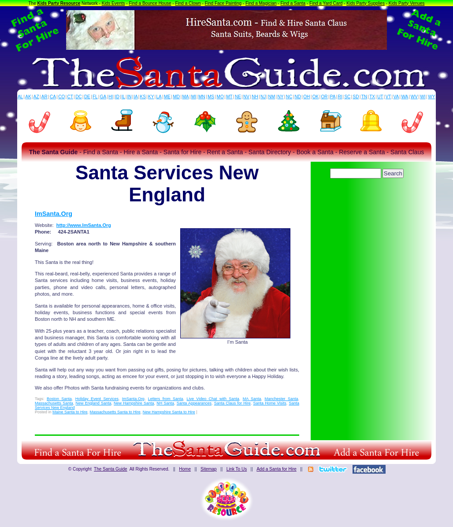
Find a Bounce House (150, 3)
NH (255, 96)
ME (167, 96)
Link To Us (236, 469)
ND (298, 96)
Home (185, 469)
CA (53, 96)
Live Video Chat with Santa (212, 399)
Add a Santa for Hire (276, 469)
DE (87, 96)
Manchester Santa (281, 399)
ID (117, 96)
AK (28, 96)
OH (306, 96)
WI (422, 96)
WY (431, 96)
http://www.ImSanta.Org (83, 225)
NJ (263, 96)
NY (280, 96)
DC (78, 96)
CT (70, 96)
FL (95, 96)
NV (246, 96)
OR (324, 96)
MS (211, 96)
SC (347, 96)
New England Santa (93, 403)
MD (176, 96)
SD (356, 96)
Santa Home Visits (269, 403)
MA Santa (252, 399)
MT (229, 96)
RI (340, 96)
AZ (36, 96)
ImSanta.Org (53, 213)
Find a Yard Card (325, 3)
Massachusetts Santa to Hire (115, 412)
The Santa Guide (110, 469)
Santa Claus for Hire (232, 403)
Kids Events (113, 3)
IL (123, 96)
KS (143, 96)
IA (135, 96)
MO (220, 96)
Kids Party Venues (407, 3)
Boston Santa (59, 399)
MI (193, 96)
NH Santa (165, 403)
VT (388, 96)
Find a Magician (261, 3)
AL (20, 96)
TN (364, 96)
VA (396, 96)
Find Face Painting (223, 3)
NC (289, 96)
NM (271, 96)
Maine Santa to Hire (70, 412)
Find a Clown (188, 3)
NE (238, 96)
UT (380, 96)
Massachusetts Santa (54, 403)
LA (159, 96)
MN (201, 96)
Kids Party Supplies (365, 3)
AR (44, 96)
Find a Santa (292, 3)
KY (151, 96)
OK (315, 96)
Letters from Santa (165, 399)
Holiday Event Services (97, 399)
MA (185, 96)
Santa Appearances (194, 403)
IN (129, 96)
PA (333, 96)
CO (61, 96)
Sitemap (209, 469)
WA (404, 96)
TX (372, 96)
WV (414, 96)
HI (110, 96)
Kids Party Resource (59, 3)
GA (103, 96)
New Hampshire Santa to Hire (169, 412)
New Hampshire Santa (134, 403)
